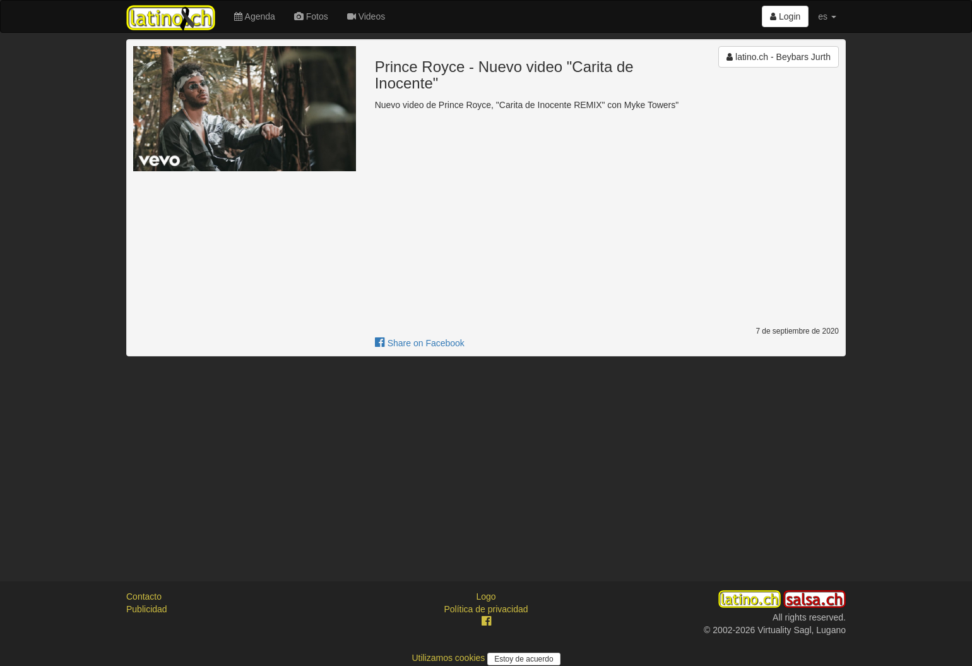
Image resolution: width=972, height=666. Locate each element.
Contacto (144, 596)
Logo (485, 596)
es (827, 16)
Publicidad (146, 609)
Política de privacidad (486, 609)
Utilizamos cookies (449, 658)
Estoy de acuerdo (523, 659)
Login (785, 16)
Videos (366, 16)
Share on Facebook (420, 343)
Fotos (311, 16)
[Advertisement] (486, 457)
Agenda (254, 16)
